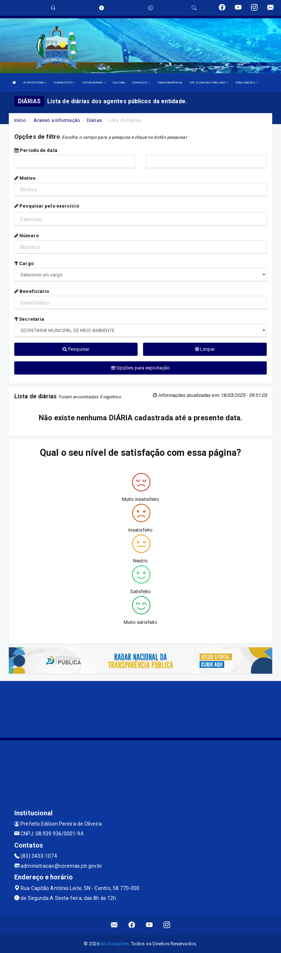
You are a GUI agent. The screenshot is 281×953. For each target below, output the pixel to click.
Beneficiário (31, 291)
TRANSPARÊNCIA (169, 82)
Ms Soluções (115, 943)
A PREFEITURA (34, 82)
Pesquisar (76, 349)
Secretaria (29, 319)
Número (26, 235)
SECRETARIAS (93, 82)
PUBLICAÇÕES (247, 82)
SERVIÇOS (141, 82)
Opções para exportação (140, 368)
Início (20, 120)
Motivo (24, 178)
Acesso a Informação (57, 120)
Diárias (94, 120)
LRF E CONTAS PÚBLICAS (208, 82)
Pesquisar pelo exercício (46, 206)
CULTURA (119, 82)
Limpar (205, 349)
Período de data (35, 150)
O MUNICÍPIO (64, 82)
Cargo (24, 263)
